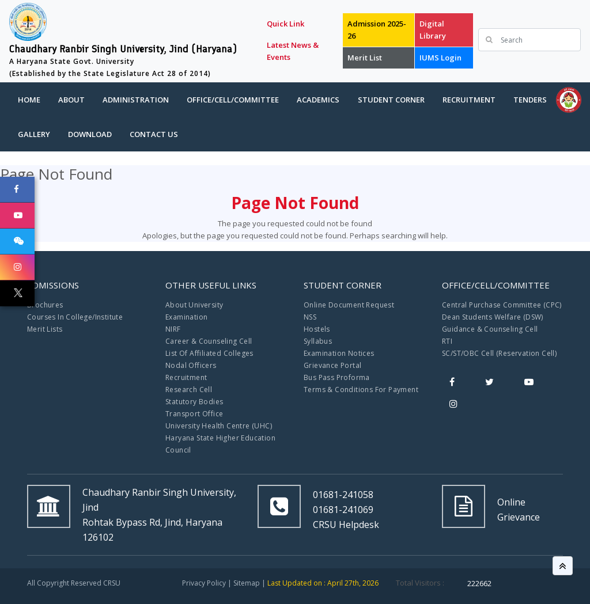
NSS (310, 317)
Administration (136, 99)
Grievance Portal (332, 365)
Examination (186, 317)
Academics (318, 99)
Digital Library (432, 29)
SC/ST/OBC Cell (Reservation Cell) (499, 353)
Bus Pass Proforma (337, 377)
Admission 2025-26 (376, 29)
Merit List (364, 57)
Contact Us (154, 134)
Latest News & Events (293, 51)
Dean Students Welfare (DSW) (492, 317)
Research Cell (188, 389)
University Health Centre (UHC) (218, 426)
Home (29, 99)
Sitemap (246, 583)
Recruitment (469, 99)
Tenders (530, 99)
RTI (447, 341)
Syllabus (318, 341)
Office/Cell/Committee (233, 99)
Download (90, 134)
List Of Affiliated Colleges (209, 353)
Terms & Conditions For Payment (361, 389)
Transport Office (194, 414)
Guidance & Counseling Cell (490, 329)
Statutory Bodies (194, 402)
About (71, 99)
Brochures (45, 305)
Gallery (34, 134)
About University (194, 305)
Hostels (317, 329)
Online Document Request (349, 305)
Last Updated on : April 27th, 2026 (323, 583)
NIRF (173, 329)
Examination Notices (339, 353)
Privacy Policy (204, 583)
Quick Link (285, 23)
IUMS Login (440, 57)
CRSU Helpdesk (346, 524)
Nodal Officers (191, 365)
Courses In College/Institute (75, 317)
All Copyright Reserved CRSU (73, 583)
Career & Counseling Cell (208, 341)
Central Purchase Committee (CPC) (502, 305)
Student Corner (391, 99)
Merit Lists (44, 329)
